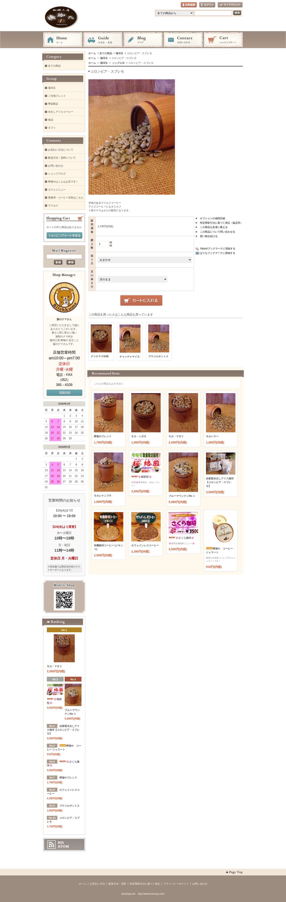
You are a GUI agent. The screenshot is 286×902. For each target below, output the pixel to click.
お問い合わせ (183, 39)
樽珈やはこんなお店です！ (63, 181)
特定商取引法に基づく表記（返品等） (221, 222)
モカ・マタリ (176, 436)
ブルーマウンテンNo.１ (182, 495)
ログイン (207, 5)
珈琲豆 (119, 53)
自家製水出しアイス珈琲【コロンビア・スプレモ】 (220, 482)
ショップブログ (57, 173)
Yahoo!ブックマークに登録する (217, 248)
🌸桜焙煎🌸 (141, 476)
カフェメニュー (57, 189)
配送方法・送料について (62, 157)
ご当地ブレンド (57, 95)
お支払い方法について (60, 149)
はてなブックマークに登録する (217, 253)
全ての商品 (106, 53)
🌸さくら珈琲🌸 (181, 537)
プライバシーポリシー (176, 883)
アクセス (53, 205)
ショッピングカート (223, 39)
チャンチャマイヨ (129, 356)
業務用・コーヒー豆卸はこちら (65, 197)
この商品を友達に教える (214, 227)
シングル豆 (118, 62)
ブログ (143, 39)
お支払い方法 (97, 883)
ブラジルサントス (158, 356)
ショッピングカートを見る (64, 235)
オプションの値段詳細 (212, 218)
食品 (50, 119)
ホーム (63, 39)
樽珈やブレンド (103, 436)
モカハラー (212, 436)
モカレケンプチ (103, 495)
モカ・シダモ (138, 436)
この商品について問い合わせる (217, 231)
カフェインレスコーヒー (145, 545)
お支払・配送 (103, 39)
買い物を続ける (209, 236)
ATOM (63, 846)
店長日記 (64, 393)
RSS (61, 842)
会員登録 (189, 5)
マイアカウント (230, 5)
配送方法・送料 (117, 883)
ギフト (52, 127)
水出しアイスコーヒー (60, 111)
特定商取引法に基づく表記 (145, 883)
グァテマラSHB (100, 356)
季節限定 (53, 103)
